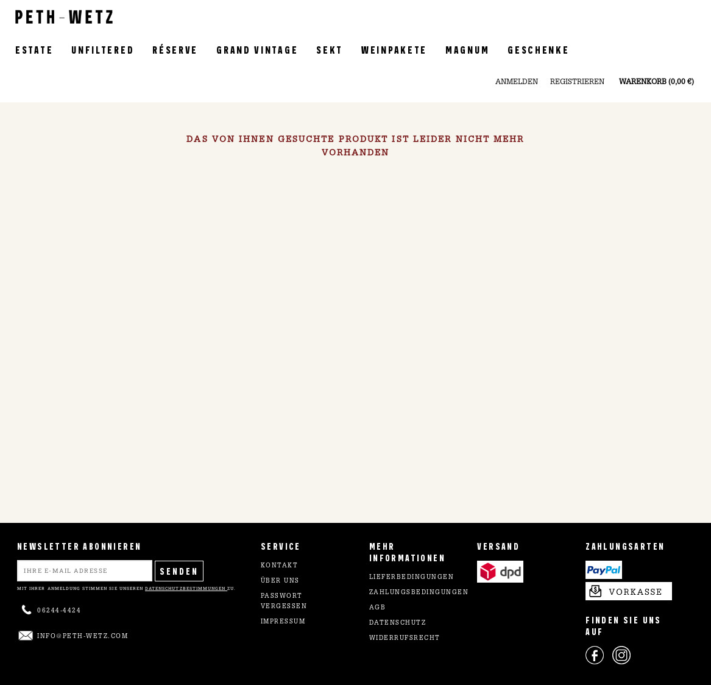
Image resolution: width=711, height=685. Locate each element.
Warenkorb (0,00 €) (656, 82)
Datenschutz (397, 623)
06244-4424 (59, 611)
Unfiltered (102, 49)
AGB (377, 608)
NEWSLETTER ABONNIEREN (79, 546)
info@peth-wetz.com (82, 637)
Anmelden (516, 82)
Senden (179, 571)
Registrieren (577, 82)
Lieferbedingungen (412, 578)
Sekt (329, 49)
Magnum (467, 49)
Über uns (280, 581)
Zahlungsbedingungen (419, 593)
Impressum (283, 622)
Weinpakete (394, 49)
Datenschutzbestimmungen (186, 588)
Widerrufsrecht (404, 639)
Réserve (175, 49)
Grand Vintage (257, 49)
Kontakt (280, 566)
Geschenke (538, 49)
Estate (34, 49)
